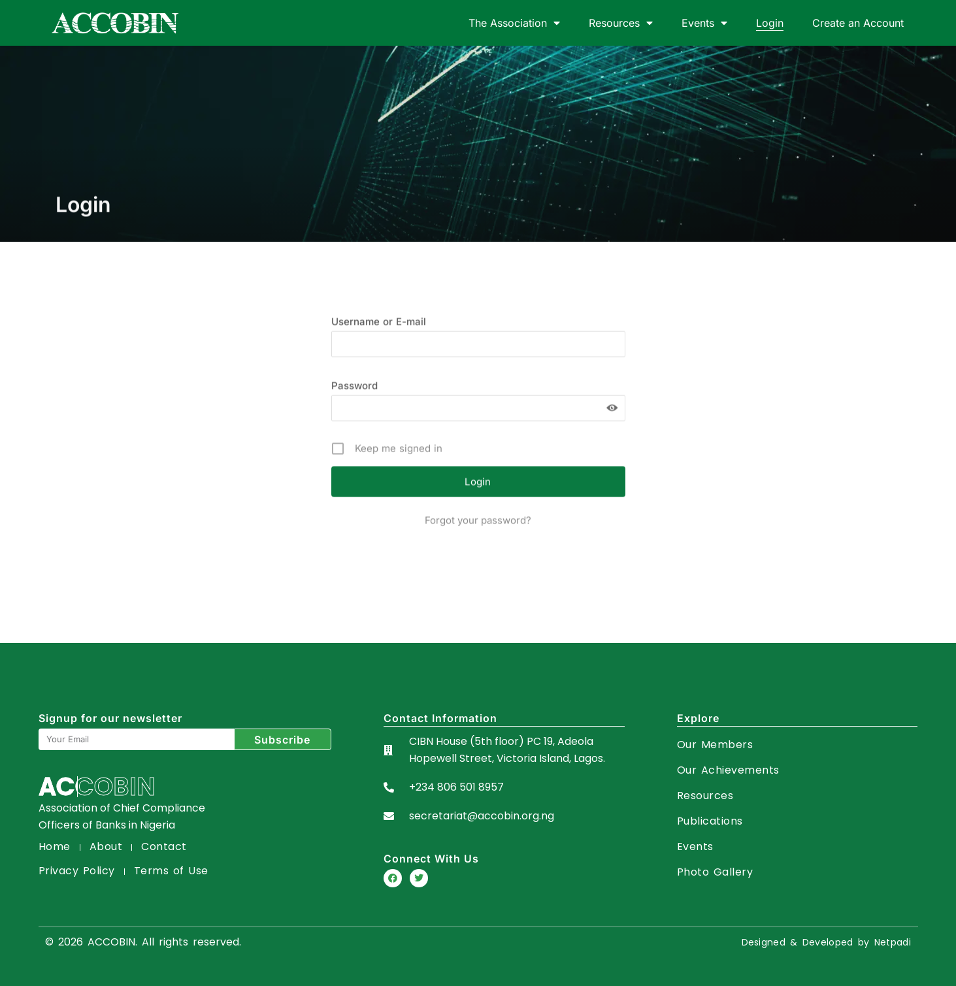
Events (704, 23)
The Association (514, 23)
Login (769, 22)
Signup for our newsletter (110, 718)
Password (354, 417)
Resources (621, 23)
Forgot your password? (478, 552)
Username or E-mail (378, 353)
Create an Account (858, 22)
